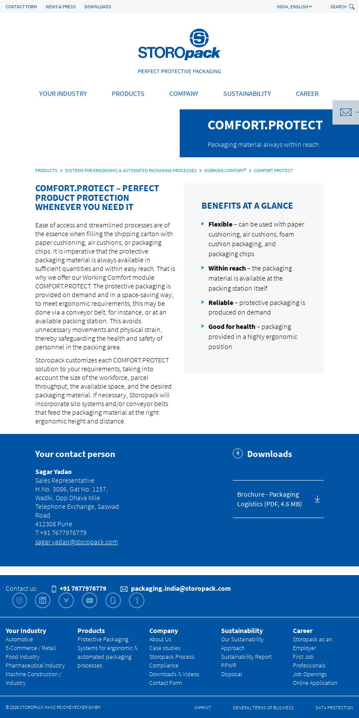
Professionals (309, 665)
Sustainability (247, 93)
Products (128, 93)
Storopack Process (172, 656)
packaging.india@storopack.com (176, 588)
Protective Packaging (102, 639)
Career (307, 93)
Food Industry (23, 656)
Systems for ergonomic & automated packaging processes (107, 656)
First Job (303, 656)
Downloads (97, 6)
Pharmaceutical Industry (35, 665)
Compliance (163, 665)
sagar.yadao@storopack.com (76, 541)
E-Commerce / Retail (31, 648)
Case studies (165, 648)
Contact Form (21, 6)
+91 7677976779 (79, 588)
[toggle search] (352, 7)
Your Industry (63, 93)
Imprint (202, 707)
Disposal (231, 674)
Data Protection (334, 707)
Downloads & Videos (174, 674)
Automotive (19, 639)
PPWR (228, 665)
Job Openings (310, 674)
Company (183, 93)
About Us (160, 639)
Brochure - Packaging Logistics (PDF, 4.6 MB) (269, 499)
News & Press (61, 6)
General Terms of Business (263, 707)
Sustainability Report (246, 656)
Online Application (315, 683)
